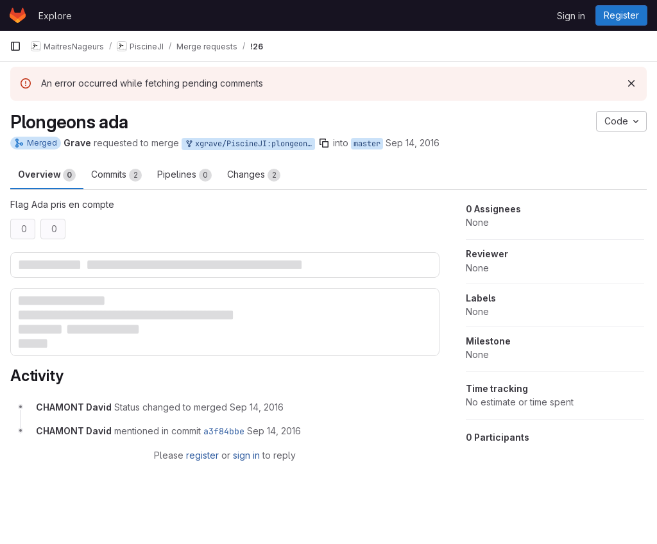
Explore (55, 15)
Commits (116, 175)
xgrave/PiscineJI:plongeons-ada (249, 144)
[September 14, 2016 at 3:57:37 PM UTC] (257, 407)
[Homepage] (17, 15)
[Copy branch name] (324, 143)
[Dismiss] (631, 83)
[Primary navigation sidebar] (15, 46)
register (202, 455)
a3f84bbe (223, 431)
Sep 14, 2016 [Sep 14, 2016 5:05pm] (412, 142)
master (367, 144)
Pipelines (184, 175)
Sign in (571, 15)
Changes (253, 175)
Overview (47, 175)
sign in (246, 455)
